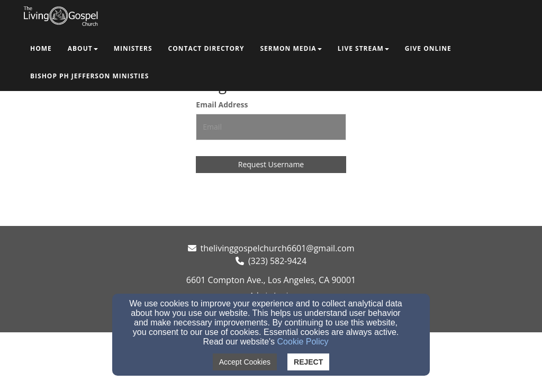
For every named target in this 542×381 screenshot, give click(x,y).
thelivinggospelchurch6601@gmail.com (278, 248)
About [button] (83, 48)
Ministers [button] (133, 48)
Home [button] (41, 48)
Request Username (271, 164)
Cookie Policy (303, 341)
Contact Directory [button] (206, 48)
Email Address (222, 104)
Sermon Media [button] (290, 48)
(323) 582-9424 (277, 261)
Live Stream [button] (363, 48)
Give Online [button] (428, 48)
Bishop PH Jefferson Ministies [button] (89, 75)
